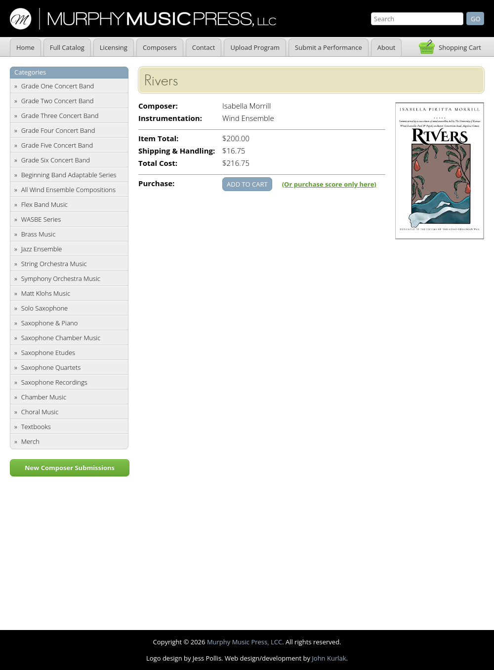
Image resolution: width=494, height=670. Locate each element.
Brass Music (38, 234)
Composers (160, 47)
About (386, 47)
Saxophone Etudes (48, 352)
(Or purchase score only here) (329, 184)
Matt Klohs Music (45, 293)
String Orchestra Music (54, 263)
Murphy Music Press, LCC (244, 641)
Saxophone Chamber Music (61, 337)
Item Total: (158, 138)
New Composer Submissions (70, 467)
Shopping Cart (460, 47)
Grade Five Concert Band (57, 145)
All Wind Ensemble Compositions (68, 189)
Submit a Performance (328, 47)
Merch (30, 441)
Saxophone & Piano (49, 322)
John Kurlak (329, 658)
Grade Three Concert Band (60, 115)
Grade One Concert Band (57, 85)
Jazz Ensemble (41, 248)
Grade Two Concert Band (57, 100)
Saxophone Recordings (54, 382)
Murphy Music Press (143, 19)
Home (25, 47)
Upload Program (255, 47)
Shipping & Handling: (176, 151)
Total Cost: (157, 163)
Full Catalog (67, 47)
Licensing (113, 47)
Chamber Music (44, 397)
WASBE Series (41, 219)
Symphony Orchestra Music (60, 278)
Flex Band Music (44, 204)
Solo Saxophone (44, 308)
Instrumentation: (170, 118)
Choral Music (40, 411)
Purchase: (156, 183)
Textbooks (36, 426)
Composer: (158, 106)
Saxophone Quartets (51, 367)
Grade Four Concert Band (58, 130)
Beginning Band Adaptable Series (69, 174)
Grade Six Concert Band (55, 160)
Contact (203, 47)
